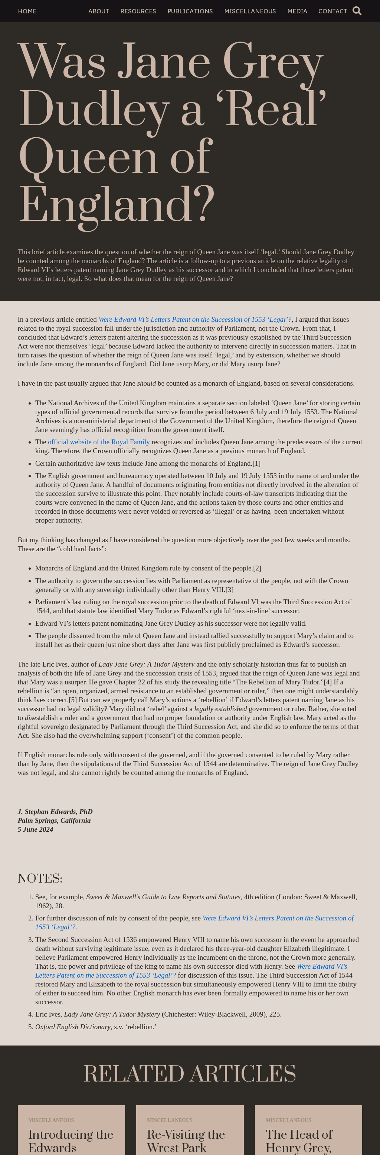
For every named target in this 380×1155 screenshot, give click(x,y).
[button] (357, 11)
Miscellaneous (51, 1120)
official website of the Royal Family (99, 442)
